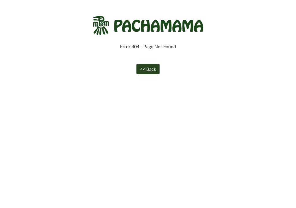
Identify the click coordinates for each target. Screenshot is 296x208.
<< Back (148, 69)
